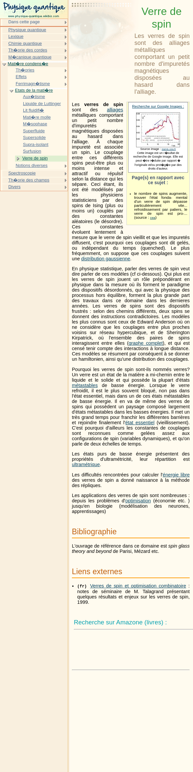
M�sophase (35, 123)
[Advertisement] (102, 22)
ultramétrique (86, 464)
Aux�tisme (34, 96)
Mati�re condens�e (28, 63)
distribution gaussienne (105, 258)
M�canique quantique (30, 57)
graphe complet (146, 343)
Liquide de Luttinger (42, 103)
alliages (115, 109)
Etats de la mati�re (34, 90)
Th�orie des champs (28, 180)
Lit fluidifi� (33, 110)
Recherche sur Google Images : (158, 106)
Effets (21, 76)
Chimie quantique (25, 43)
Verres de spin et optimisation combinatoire (138, 585)
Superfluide (34, 130)
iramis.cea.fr (169, 149)
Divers (14, 186)
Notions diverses (32, 165)
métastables (85, 385)
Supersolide (34, 137)
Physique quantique (27, 29)
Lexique (15, 36)
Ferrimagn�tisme (33, 83)
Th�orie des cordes (27, 50)
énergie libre (176, 474)
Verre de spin (35, 158)
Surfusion (32, 151)
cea (152, 217)
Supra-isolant (35, 144)
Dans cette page (24, 21)
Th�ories (25, 69)
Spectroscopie (22, 173)
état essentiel (140, 422)
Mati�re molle (37, 117)
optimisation (138, 500)
